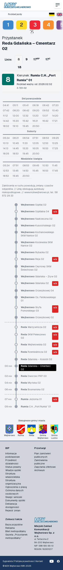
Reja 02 (32, 259)
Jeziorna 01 (31, 399)
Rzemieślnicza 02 (34, 351)
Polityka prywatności (24, 561)
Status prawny (13, 466)
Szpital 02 (33, 204)
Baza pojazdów (14, 524)
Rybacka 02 (35, 252)
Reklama (10, 527)
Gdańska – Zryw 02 (39, 276)
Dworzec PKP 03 (34, 376)
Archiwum (39, 470)
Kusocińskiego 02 (38, 225)
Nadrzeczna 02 (36, 218)
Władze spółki (13, 470)
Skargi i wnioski (13, 497)
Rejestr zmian (12, 510)
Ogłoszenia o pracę (16, 487)
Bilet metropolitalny (15, 531)
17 (36, 59)
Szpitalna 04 (35, 211)
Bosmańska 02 (32, 389)
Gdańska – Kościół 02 (36, 359)
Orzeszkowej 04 (37, 290)
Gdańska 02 (35, 283)
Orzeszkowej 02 (37, 317)
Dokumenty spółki (15, 500)
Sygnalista (8, 561)
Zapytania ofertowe (45, 466)
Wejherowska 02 (33, 344)
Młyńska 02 (31, 382)
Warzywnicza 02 (33, 327)
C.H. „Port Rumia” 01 (36, 406)
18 (19, 67)
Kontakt (39, 561)
